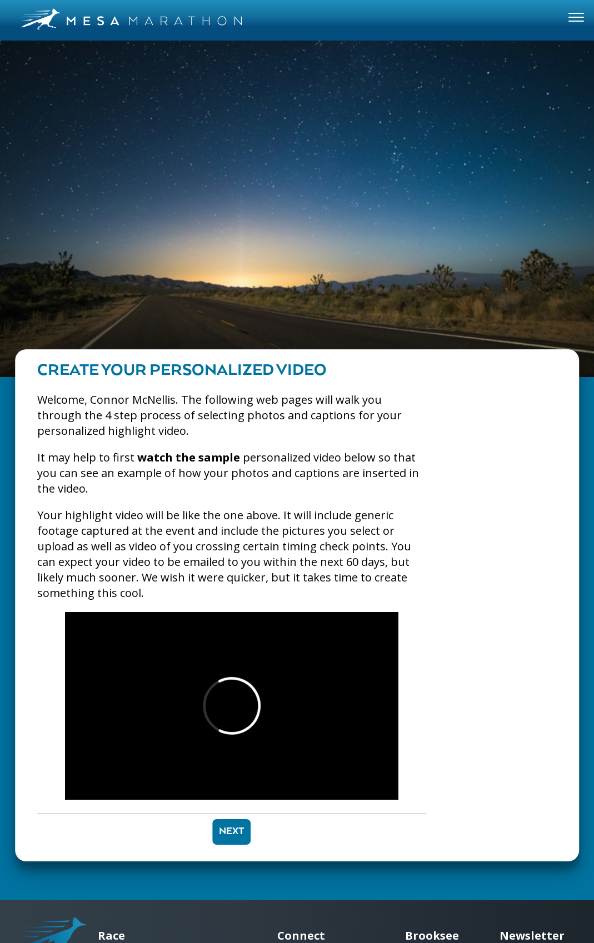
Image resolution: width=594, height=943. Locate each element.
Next (231, 831)
